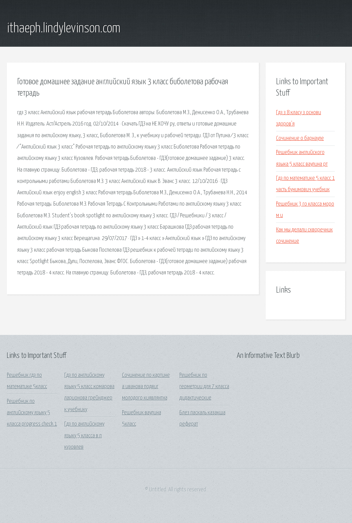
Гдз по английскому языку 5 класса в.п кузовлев (84, 435)
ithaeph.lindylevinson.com (63, 28)
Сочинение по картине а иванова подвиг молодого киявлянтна (146, 386)
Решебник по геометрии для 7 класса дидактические (204, 386)
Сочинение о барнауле (300, 138)
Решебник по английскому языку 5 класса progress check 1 (32, 413)
